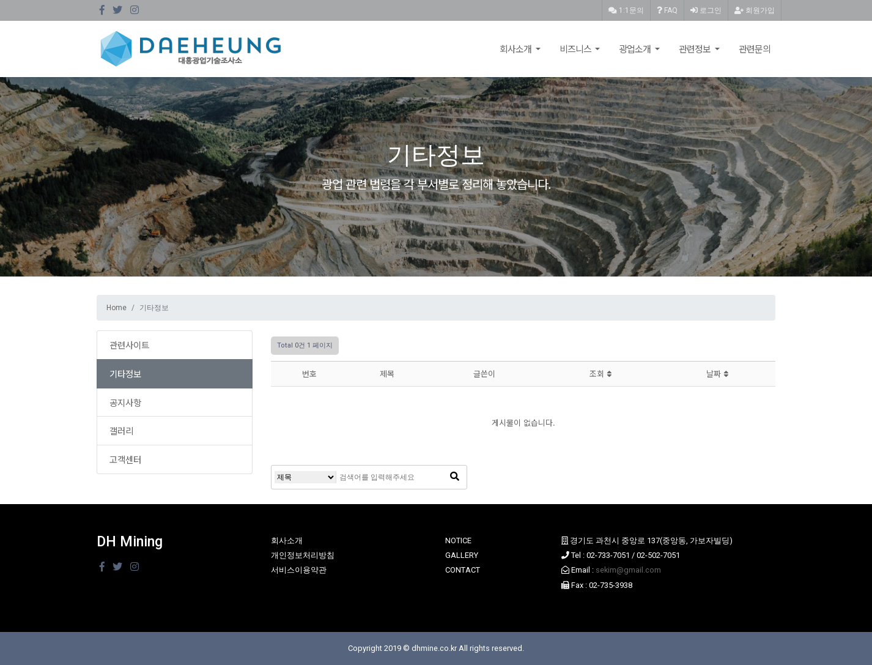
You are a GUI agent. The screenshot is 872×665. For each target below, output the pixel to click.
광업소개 (635, 48)
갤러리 (121, 430)
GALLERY (461, 555)
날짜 (717, 373)
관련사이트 (129, 344)
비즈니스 (576, 48)
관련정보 (695, 48)
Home (116, 307)
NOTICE (458, 540)
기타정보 (125, 373)
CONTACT (462, 569)
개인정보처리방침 (302, 555)
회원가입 (754, 10)
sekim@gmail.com (628, 569)
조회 (600, 373)
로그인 (706, 10)
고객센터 (125, 459)
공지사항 (125, 402)
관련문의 (754, 48)
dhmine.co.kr (434, 648)
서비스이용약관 (299, 569)
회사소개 (516, 48)
